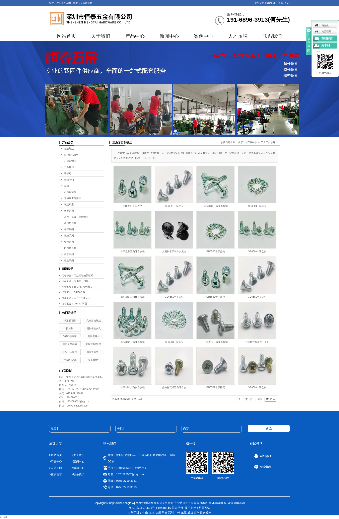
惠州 (196, 512)
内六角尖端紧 (70, 344)
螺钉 (66, 185)
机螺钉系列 (70, 223)
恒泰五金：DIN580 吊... (74, 292)
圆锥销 (69, 328)
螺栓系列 (69, 235)
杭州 (158, 512)
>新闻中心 (78, 467)
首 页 (241, 142)
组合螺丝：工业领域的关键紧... (78, 275)
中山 (145, 512)
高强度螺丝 (94, 336)
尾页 (259, 399)
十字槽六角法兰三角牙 (257, 342)
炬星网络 (204, 507)
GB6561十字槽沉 (215, 387)
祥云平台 (177, 507)
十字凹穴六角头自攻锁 (133, 387)
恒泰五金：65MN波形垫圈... (77, 286)
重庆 (164, 512)
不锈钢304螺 (70, 359)
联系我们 (272, 36)
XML (287, 3)
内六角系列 (70, 248)
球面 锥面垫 (70, 320)
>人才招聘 (56, 467)
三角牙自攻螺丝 (269, 142)
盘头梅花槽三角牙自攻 (174, 387)
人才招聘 (238, 36)
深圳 (171, 512)
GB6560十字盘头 (257, 206)
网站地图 (271, 3)
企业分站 (259, 3)
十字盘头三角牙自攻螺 (133, 251)
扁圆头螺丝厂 (93, 352)
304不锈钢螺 (70, 336)
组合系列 (69, 260)
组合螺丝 (69, 148)
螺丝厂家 (69, 204)
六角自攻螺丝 (93, 320)
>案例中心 (78, 461)
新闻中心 (169, 36)
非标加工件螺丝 (72, 198)
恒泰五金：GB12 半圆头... (76, 298)
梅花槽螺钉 (94, 359)
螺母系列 (69, 229)
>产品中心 (55, 461)
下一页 (249, 399)
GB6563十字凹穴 (132, 206)
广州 (177, 512)
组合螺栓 (205, 512)
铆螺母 (67, 173)
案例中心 (203, 36)
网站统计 (5, 517)
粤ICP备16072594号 (142, 507)
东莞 (184, 512)
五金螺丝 (69, 167)
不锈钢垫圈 (70, 192)
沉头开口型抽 (70, 352)
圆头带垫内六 (93, 328)
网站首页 (66, 36)
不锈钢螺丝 (70, 161)
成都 (190, 512)
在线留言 (327, 38)
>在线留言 (55, 474)
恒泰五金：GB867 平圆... (75, 303)
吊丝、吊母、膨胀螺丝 (76, 217)
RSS (280, 3)
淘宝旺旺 (323, 31)
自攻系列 (69, 254)
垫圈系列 (69, 210)
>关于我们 (78, 455)
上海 (151, 512)
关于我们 (100, 36)
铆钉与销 (69, 179)
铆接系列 (69, 241)
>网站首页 (55, 455)
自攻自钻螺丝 (71, 154)
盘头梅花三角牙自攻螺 (216, 206)
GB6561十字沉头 (174, 206)
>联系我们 (78, 474)
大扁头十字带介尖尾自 (174, 251)
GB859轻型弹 (93, 344)
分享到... (326, 45)
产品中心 (135, 36)
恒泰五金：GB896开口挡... (76, 281)
